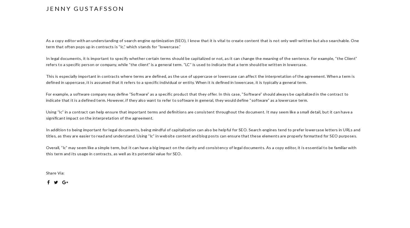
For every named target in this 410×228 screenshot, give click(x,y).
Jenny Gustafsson (85, 9)
